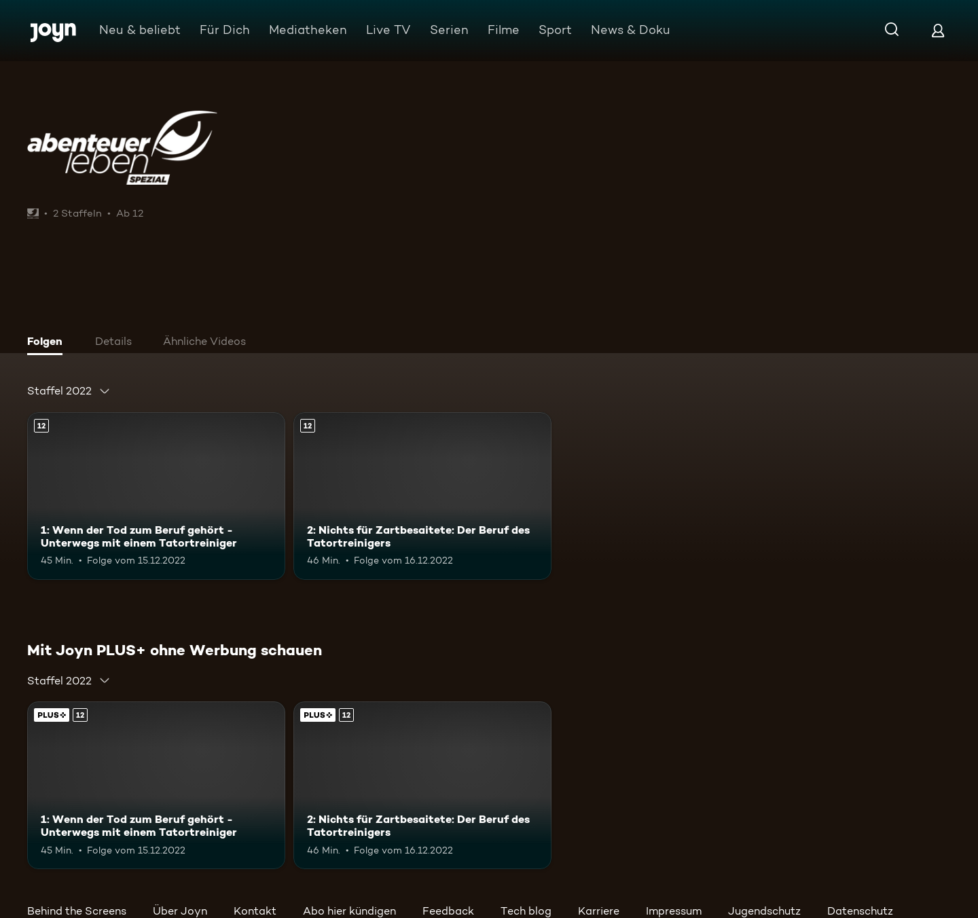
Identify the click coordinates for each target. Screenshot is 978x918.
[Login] (938, 30)
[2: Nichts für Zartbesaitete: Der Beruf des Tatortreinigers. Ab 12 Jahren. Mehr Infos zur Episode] (422, 496)
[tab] (48, 343)
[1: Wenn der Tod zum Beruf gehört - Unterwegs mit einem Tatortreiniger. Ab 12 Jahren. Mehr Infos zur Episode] (156, 496)
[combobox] (68, 391)
